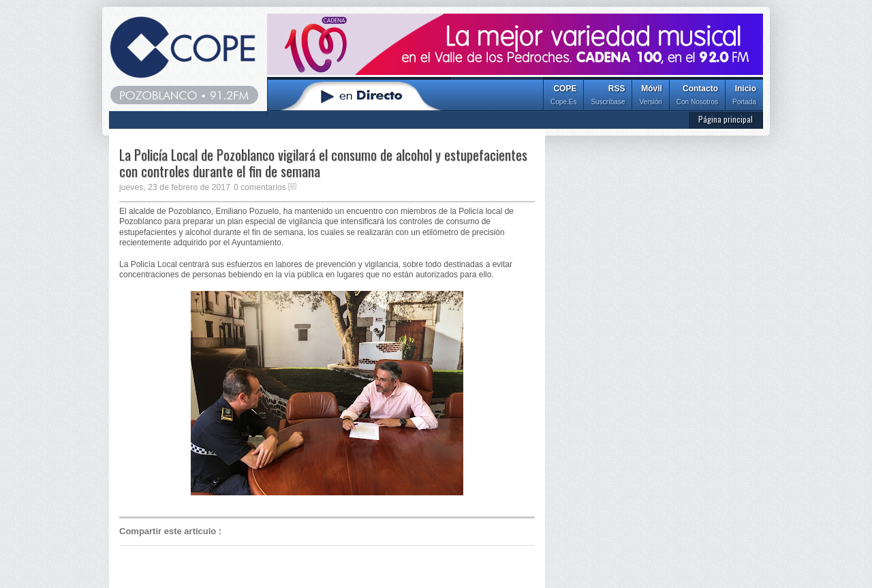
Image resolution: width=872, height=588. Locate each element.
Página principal (725, 119)
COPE (563, 96)
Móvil (650, 96)
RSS (608, 96)
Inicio (744, 96)
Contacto (697, 96)
